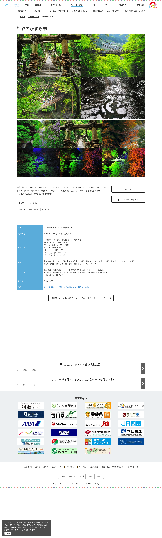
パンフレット (71, 516)
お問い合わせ (133, 516)
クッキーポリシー (14, 530)
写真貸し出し (94, 516)
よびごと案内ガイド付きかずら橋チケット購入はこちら (66, 287)
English (63, 526)
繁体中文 (72, 526)
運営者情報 (28, 516)
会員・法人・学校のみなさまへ (113, 516)
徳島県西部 (33, 203)
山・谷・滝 (45, 210)
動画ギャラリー (57, 516)
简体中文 (81, 526)
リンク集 (82, 516)
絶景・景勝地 (33, 210)
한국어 (90, 526)
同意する (8, 533)
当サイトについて (42, 516)
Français (99, 526)
